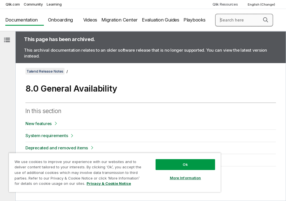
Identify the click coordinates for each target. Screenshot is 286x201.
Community (33, 4)
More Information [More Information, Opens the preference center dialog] (185, 178)
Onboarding (60, 20)
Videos (90, 20)
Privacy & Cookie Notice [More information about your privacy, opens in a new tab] (109, 183)
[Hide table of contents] (7, 40)
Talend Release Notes (45, 71)
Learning (54, 4)
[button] (265, 20)
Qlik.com (13, 4)
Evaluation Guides (160, 20)
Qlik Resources (225, 4)
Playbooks (194, 20)
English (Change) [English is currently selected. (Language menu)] (262, 4)
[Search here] (244, 20)
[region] (115, 172)
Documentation (21, 20)
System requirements (46, 135)
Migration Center (119, 20)
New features (38, 123)
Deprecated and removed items (56, 147)
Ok (185, 164)
